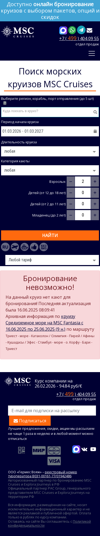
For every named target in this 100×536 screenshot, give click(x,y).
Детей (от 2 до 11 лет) (48, 204)
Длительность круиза (19, 142)
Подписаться (30, 421)
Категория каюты (15, 161)
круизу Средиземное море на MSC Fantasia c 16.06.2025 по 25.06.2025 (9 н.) (44, 322)
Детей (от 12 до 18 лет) (47, 193)
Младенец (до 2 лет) (49, 215)
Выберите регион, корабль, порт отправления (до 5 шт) (47, 101)
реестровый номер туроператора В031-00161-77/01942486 (42, 474)
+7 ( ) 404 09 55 (79, 38)
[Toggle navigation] (92, 53)
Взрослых (57, 182)
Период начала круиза (20, 122)
